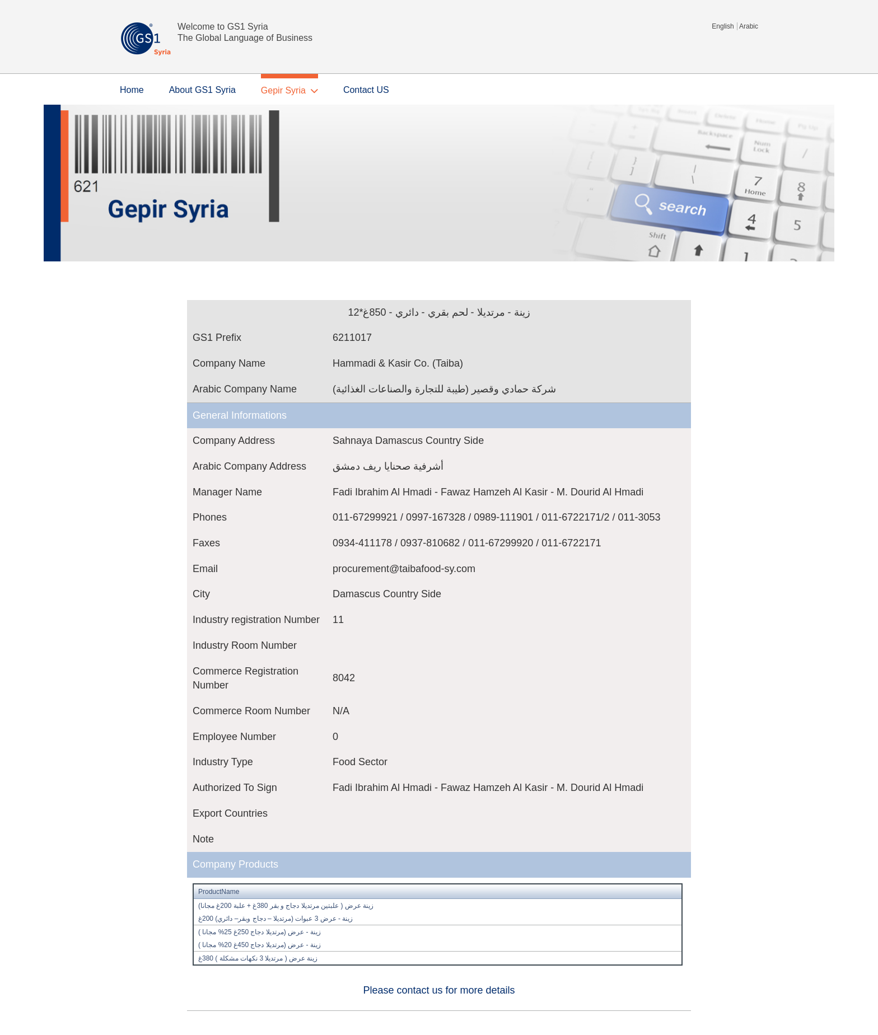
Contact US (366, 90)
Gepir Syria (283, 90)
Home (132, 90)
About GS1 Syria (202, 90)
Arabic (748, 26)
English (723, 26)
